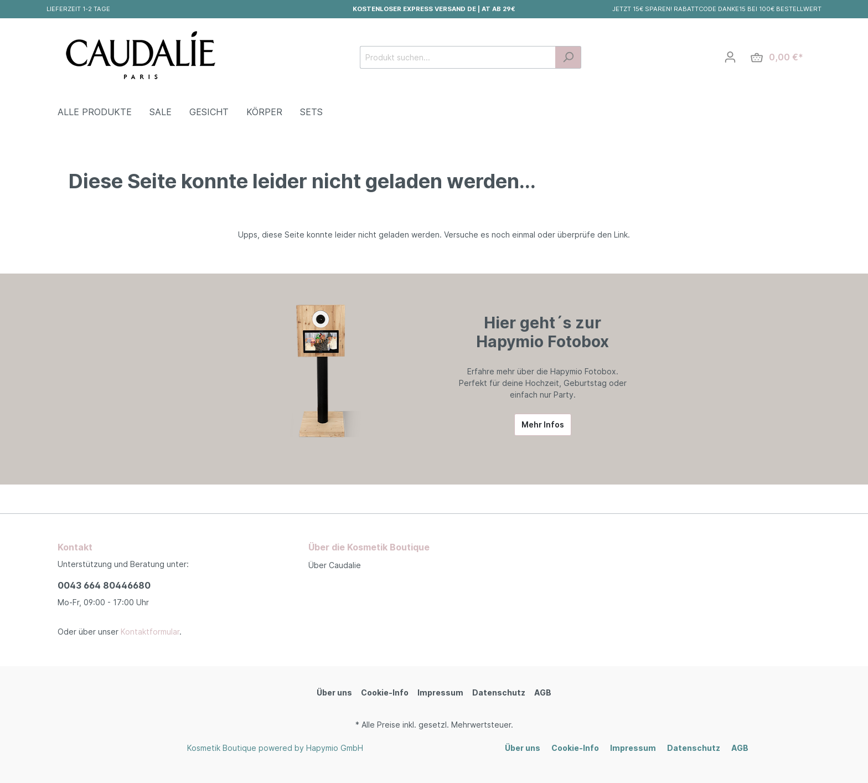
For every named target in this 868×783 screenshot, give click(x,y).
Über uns (334, 692)
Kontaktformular (150, 631)
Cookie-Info (385, 692)
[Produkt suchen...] (458, 57)
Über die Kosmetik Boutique (369, 547)
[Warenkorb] (776, 57)
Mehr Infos (542, 424)
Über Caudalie (334, 565)
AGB (542, 692)
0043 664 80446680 (104, 585)
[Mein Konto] (730, 57)
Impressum (440, 692)
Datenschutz (498, 692)
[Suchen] (568, 57)
